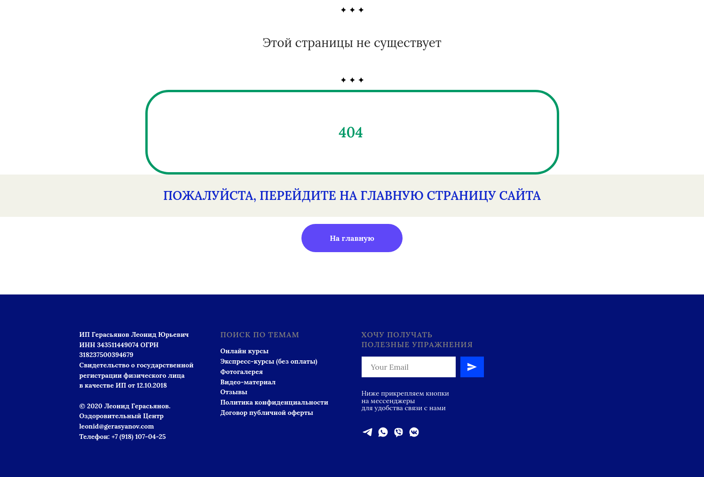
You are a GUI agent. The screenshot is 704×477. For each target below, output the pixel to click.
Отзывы (234, 392)
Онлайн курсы (245, 351)
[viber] (398, 432)
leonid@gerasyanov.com (116, 426)
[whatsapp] (383, 432)
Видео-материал (248, 382)
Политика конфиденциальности (274, 402)
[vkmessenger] (414, 432)
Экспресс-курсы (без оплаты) (269, 361)
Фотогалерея (242, 371)
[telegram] (367, 432)
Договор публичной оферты (267, 412)
